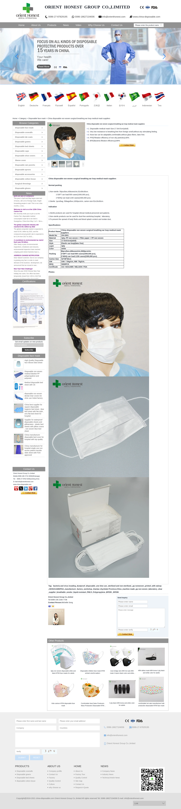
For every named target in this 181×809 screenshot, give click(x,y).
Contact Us (116, 25)
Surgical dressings (23, 184)
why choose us (55, 787)
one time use (101, 586)
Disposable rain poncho (25, 165)
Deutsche (34, 105)
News (66, 25)
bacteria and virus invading (64, 586)
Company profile (55, 771)
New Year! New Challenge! (23, 271)
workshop (88, 589)
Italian (109, 105)
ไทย (159, 105)
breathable (61, 592)
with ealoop (157, 586)
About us (53, 766)
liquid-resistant (79, 592)
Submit (22, 758)
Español (71, 105)
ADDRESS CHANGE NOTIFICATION (26, 258)
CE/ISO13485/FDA (56, 589)
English (21, 105)
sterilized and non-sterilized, (120, 586)
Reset (36, 758)
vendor (70, 592)
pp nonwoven (138, 586)
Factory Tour (80, 774)
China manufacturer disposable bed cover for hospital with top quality (34, 437)
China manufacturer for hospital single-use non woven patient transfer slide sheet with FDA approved (33, 450)
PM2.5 (89, 592)
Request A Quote (82, 787)
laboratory (153, 589)
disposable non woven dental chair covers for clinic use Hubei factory (34, 396)
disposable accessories (25, 174)
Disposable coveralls (24, 132)
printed (148, 586)
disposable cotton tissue (25, 179)
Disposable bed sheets (24, 146)
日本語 (97, 105)
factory (80, 589)
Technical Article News (111, 778)
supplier (52, 592)
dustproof (81, 586)
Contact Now (29, 492)
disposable (90, 586)
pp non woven (142, 589)
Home (21, 25)
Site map (78, 781)
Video (78, 25)
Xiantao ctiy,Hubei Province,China (107, 589)
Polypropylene (99, 592)
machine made (129, 589)
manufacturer (70, 589)
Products (51, 25)
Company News (108, 771)
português (84, 105)
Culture (52, 784)
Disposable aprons (23, 170)
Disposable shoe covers (25, 156)
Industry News (107, 774)
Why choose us (96, 25)
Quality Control (55, 781)
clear (160, 589)
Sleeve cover (20, 160)
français (46, 105)
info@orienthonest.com (113, 16)
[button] (42, 309)
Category (22, 118)
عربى (134, 105)
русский (59, 105)
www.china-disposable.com (146, 16)
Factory (52, 778)
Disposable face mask (37, 118)
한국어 (122, 105)
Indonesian (147, 105)
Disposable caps (22, 151)
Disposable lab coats (24, 137)
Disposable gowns (23, 142)
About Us (36, 25)
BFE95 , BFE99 (112, 592)
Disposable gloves (23, 188)
